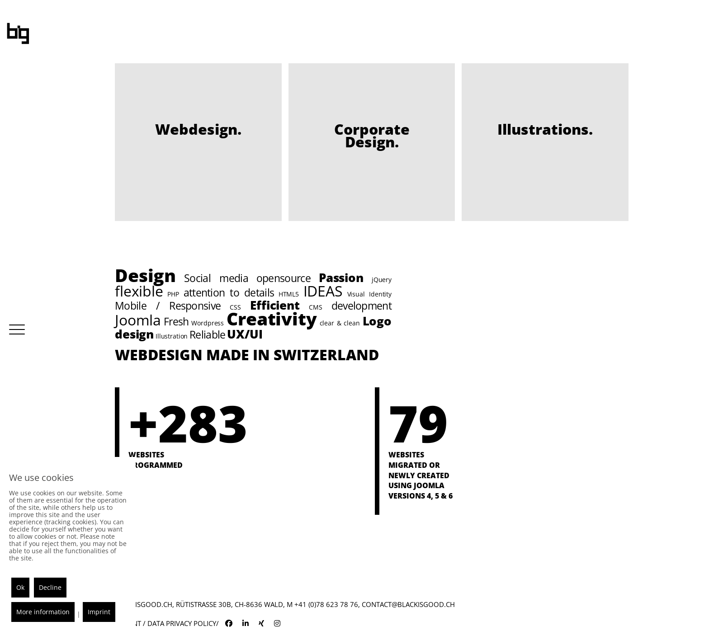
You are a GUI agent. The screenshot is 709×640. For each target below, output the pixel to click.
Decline (50, 587)
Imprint (99, 611)
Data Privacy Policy (181, 623)
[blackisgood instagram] (277, 623)
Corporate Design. (372, 135)
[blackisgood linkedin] (245, 623)
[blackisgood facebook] (228, 623)
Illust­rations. (545, 129)
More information (43, 611)
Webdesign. (198, 129)
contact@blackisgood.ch (407, 604)
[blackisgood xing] (261, 623)
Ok (20, 587)
